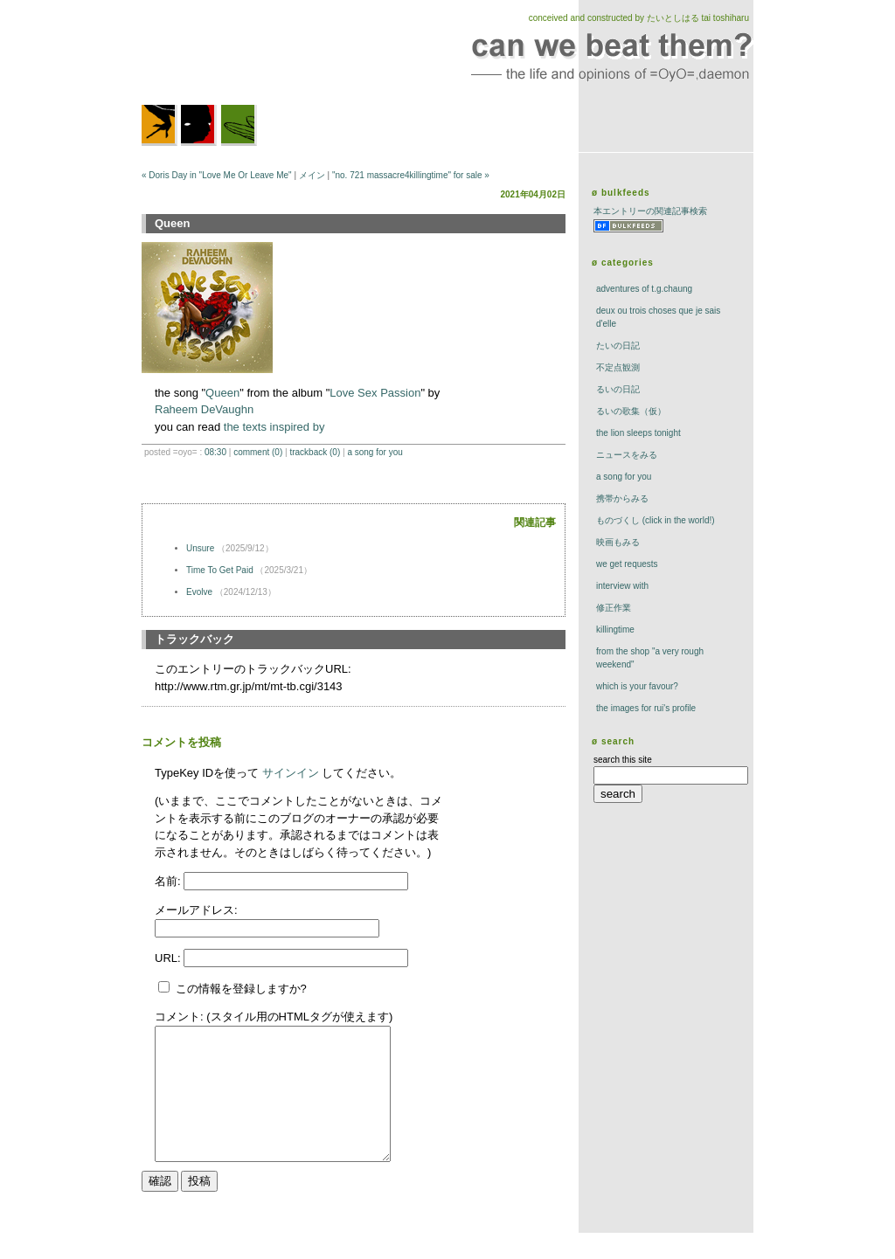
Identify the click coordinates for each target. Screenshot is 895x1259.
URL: (169, 958)
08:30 (215, 452)
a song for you (374, 452)
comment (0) (257, 452)
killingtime (615, 629)
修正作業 (613, 607)
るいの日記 (618, 389)
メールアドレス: (196, 910)
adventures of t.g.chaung (644, 289)
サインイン (290, 772)
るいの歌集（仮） (631, 411)
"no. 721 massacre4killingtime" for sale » (410, 175)
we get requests (627, 564)
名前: (169, 881)
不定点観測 (618, 367)
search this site (622, 759)
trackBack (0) (314, 452)
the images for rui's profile (646, 708)
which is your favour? (637, 686)
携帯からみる (622, 498)
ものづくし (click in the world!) (655, 520)
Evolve (199, 592)
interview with (622, 586)
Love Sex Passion (375, 392)
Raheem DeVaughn (204, 409)
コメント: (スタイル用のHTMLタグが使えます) (273, 1016)
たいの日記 (618, 345)
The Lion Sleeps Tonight (638, 433)
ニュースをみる (626, 455)
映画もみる (618, 542)
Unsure (200, 548)
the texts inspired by (274, 426)
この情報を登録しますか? (232, 988)
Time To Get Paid (219, 570)
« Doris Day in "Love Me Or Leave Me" (217, 175)
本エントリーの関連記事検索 (650, 211)
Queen (222, 392)
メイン (312, 175)
